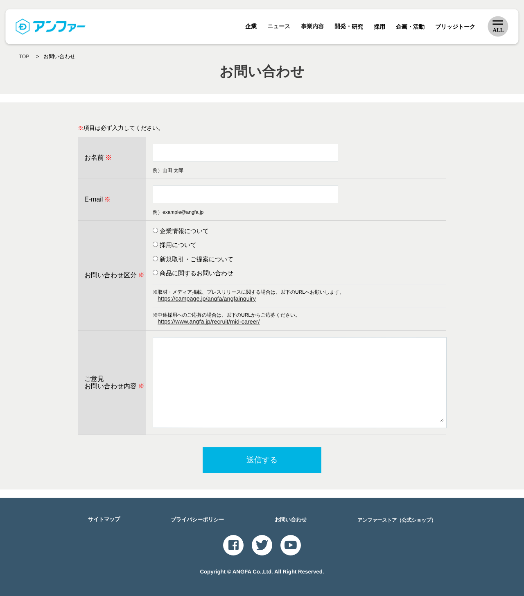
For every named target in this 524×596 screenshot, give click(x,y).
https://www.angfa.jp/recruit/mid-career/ (208, 321)
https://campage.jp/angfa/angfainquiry (206, 298)
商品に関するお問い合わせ (196, 273)
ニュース (279, 27)
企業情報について (184, 230)
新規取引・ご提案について (196, 259)
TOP (24, 56)
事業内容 (312, 27)
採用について (178, 244)
